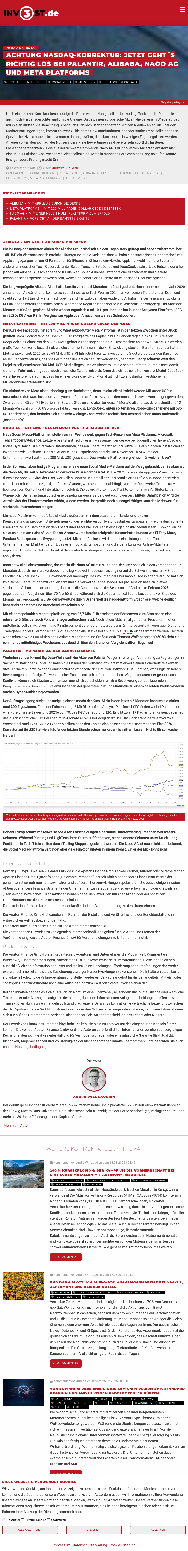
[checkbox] (4, 1520)
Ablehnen (158, 1529)
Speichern (94, 1529)
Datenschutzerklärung (90, 1545)
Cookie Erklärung (122, 1545)
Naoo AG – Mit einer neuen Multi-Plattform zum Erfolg (60, 213)
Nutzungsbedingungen (33, 1047)
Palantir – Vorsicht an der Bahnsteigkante (50, 218)
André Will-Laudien (65, 168)
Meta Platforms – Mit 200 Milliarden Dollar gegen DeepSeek (65, 208)
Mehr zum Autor (16, 1125)
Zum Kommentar (65, 1257)
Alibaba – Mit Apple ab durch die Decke (45, 203)
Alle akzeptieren (30, 1529)
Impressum (61, 1545)
